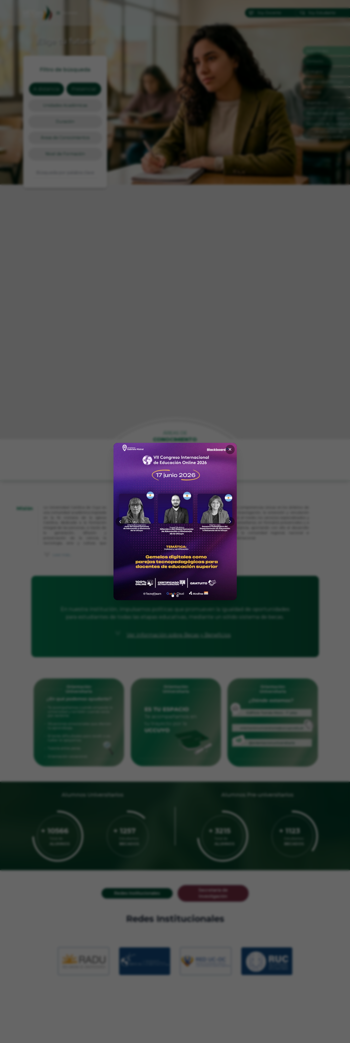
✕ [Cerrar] (230, 449)
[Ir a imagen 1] (173, 596)
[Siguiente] (230, 521)
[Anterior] (120, 521)
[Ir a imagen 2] (177, 596)
